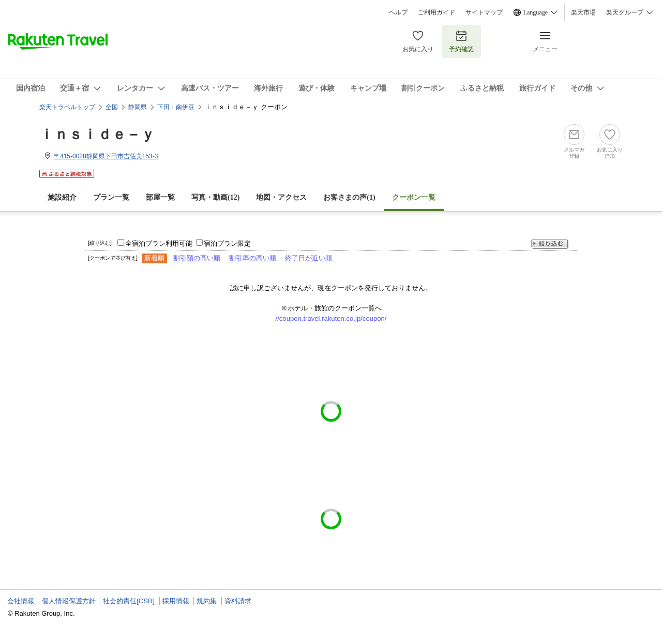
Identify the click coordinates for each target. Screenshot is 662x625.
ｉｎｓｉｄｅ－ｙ (97, 134)
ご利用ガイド (436, 12)
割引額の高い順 (196, 258)
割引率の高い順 (252, 258)
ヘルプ (398, 12)
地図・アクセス (281, 197)
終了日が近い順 (308, 258)
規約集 (207, 601)
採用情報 (175, 601)
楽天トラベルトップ (67, 107)
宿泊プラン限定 (227, 243)
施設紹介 (62, 197)
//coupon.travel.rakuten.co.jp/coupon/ (331, 318)
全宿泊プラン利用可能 (158, 243)
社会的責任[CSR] (129, 601)
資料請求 (237, 601)
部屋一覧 (160, 197)
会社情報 (20, 601)
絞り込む (549, 244)
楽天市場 (583, 12)
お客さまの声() (349, 197)
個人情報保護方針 (69, 601)
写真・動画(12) (215, 197)
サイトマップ (484, 12)
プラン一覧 (111, 197)
